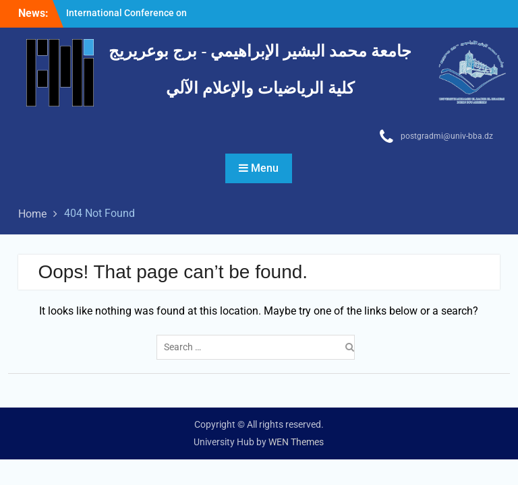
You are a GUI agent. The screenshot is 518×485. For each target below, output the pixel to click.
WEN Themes (296, 442)
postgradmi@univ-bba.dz (447, 136)
